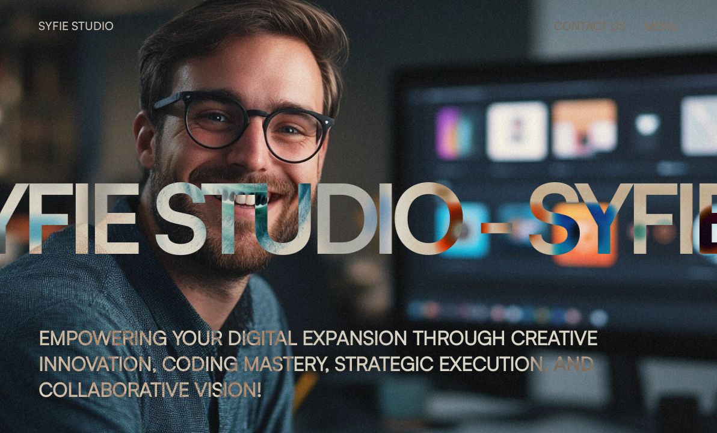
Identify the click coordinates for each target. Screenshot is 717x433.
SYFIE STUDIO (76, 26)
